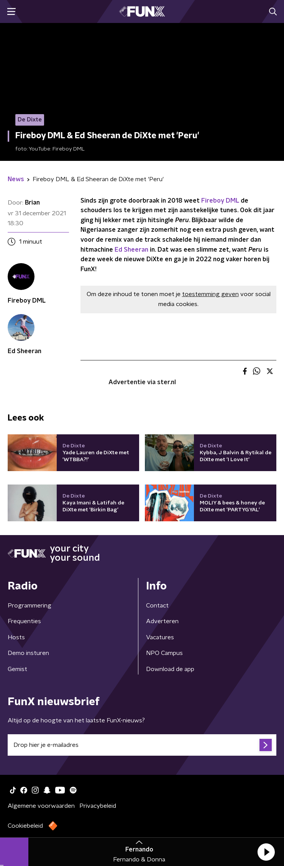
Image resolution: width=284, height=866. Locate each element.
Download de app (170, 669)
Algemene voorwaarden (41, 806)
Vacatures (160, 637)
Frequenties (24, 621)
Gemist (17, 669)
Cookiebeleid (25, 826)
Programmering (29, 605)
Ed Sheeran (131, 250)
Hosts (16, 637)
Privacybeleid (97, 806)
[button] (266, 852)
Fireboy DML (220, 201)
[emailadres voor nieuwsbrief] (142, 745)
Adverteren (162, 621)
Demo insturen (28, 653)
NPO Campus (164, 653)
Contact (157, 605)
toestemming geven (210, 294)
